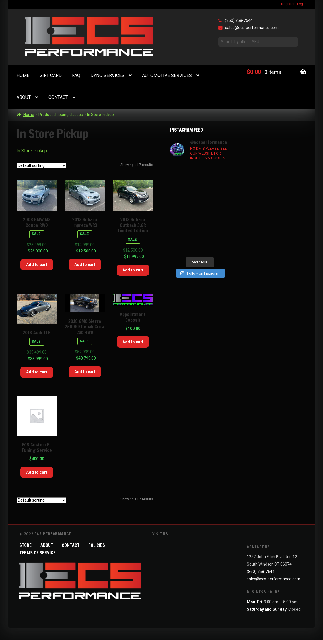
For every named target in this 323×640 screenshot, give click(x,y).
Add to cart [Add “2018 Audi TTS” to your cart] (36, 372)
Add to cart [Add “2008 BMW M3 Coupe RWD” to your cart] (36, 264)
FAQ (76, 75)
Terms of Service (37, 553)
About (24, 97)
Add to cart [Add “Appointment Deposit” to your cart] (132, 342)
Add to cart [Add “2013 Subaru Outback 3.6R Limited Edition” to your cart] (132, 270)
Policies (96, 545)
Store (25, 545)
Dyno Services (107, 75)
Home (23, 75)
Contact (58, 97)
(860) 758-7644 (239, 20)
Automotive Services (167, 75)
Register (288, 4)
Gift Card (51, 75)
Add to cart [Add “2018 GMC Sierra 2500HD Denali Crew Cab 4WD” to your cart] (84, 371)
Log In (301, 4)
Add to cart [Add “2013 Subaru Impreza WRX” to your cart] (84, 264)
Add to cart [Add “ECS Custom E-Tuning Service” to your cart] (36, 472)
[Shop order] (41, 165)
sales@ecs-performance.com (252, 27)
